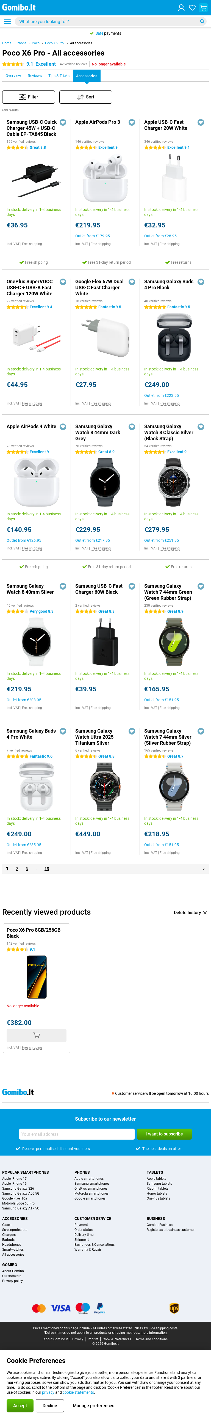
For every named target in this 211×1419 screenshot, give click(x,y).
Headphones (11, 1245)
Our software (11, 1276)
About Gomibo (13, 1271)
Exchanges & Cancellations (94, 1245)
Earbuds (8, 1240)
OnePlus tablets (158, 1198)
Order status (83, 1230)
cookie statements (78, 1392)
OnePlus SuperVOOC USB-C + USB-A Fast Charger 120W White (30, 287)
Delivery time (83, 1235)
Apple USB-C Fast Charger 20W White (165, 125)
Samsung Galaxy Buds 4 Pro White (31, 734)
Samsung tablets (159, 1184)
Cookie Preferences (117, 1339)
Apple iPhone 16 (14, 1184)
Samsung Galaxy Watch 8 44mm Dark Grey (97, 432)
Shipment (81, 1240)
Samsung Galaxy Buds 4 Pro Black (168, 284)
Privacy (77, 1339)
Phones (82, 1172)
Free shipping (32, 244)
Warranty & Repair (87, 1250)
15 (47, 869)
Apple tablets (156, 1179)
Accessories (15, 1218)
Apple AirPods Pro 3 (97, 122)
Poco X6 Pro (55, 43)
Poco (36, 43)
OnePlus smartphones (90, 1188)
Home (6, 43)
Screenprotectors (14, 1230)
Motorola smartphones (91, 1193)
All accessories (81, 43)
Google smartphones (90, 1198)
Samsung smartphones (91, 1184)
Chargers (9, 1235)
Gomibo (9, 1265)
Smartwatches (13, 1250)
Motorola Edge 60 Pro (18, 1203)
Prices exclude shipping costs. (156, 1328)
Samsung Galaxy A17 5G (20, 1208)
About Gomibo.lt (55, 1339)
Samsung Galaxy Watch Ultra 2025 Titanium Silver (94, 737)
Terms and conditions (151, 1339)
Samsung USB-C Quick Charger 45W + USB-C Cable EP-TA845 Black (32, 128)
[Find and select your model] (111, 21)
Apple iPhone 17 (14, 1179)
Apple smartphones (89, 1179)
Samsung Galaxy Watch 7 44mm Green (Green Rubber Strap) (168, 592)
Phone (21, 43)
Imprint (93, 1339)
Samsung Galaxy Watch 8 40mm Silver (30, 589)
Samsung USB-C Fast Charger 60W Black (99, 589)
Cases (6, 1225)
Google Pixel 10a (14, 1198)
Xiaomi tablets (157, 1188)
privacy (48, 1392)
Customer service (92, 1218)
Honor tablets (157, 1193)
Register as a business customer (171, 1230)
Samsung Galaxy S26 (18, 1188)
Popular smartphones (25, 1172)
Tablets (155, 1172)
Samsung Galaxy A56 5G (20, 1193)
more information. (154, 1333)
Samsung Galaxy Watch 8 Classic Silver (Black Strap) (168, 432)
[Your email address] (77, 1134)
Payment (81, 1225)
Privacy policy (12, 1281)
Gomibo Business (160, 1225)
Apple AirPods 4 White (31, 426)
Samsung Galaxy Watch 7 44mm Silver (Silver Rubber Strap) (167, 737)
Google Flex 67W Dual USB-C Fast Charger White (99, 287)
